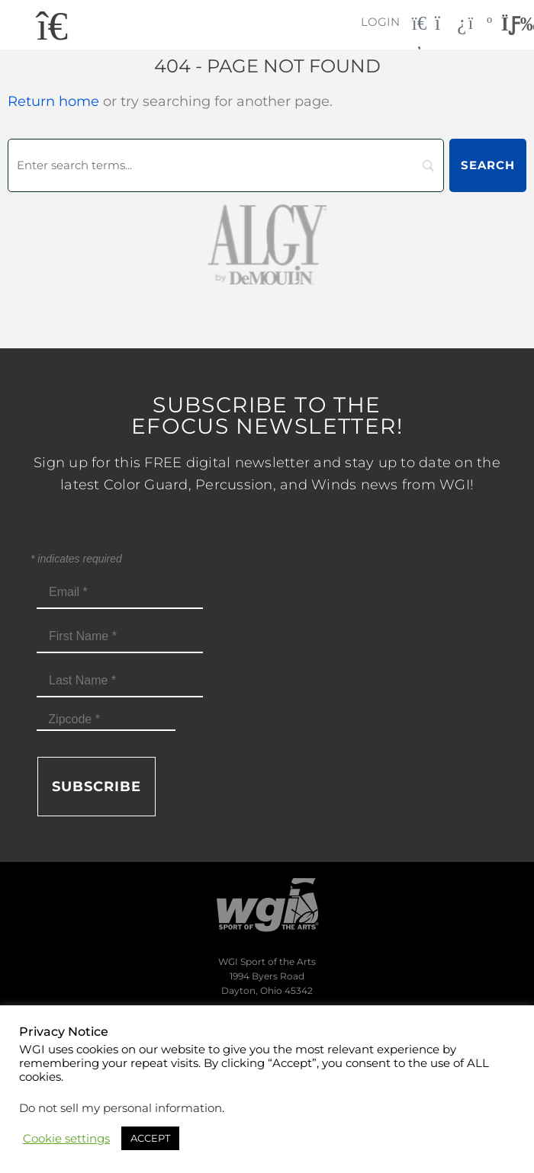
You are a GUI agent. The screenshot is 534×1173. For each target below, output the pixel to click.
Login (380, 21)
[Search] (226, 165)
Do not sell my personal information (120, 1108)
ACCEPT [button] (150, 1138)
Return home (53, 101)
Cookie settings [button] (66, 1139)
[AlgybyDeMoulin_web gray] (267, 243)
